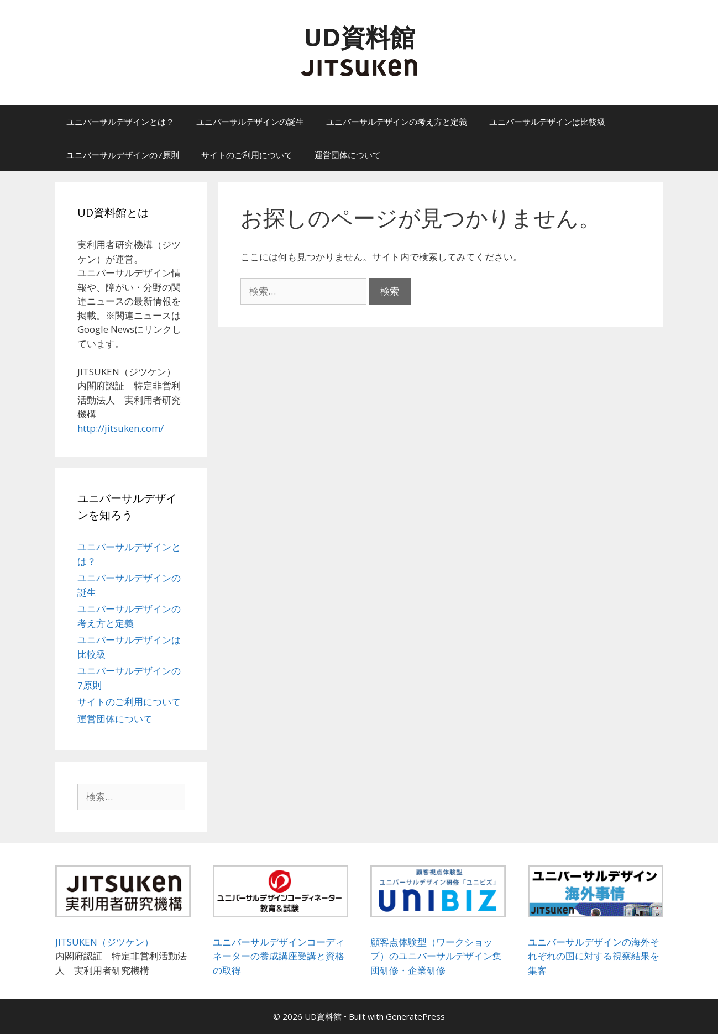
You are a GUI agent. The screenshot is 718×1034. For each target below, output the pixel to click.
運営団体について (348, 154)
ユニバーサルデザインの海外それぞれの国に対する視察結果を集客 (593, 956)
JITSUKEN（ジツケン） (104, 942)
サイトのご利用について (246, 154)
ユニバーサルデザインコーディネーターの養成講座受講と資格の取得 (278, 956)
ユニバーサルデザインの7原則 (122, 154)
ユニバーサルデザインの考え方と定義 (396, 121)
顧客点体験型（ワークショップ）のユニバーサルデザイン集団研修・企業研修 (436, 956)
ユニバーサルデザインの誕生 (250, 121)
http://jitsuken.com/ (120, 428)
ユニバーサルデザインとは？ (120, 121)
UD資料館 (359, 37)
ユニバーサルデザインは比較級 (547, 121)
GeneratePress (415, 1016)
